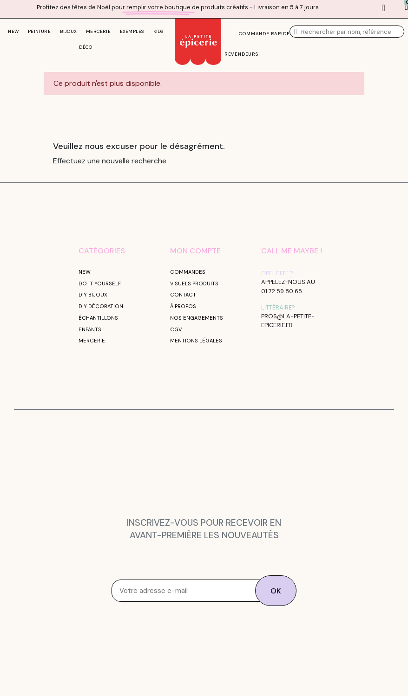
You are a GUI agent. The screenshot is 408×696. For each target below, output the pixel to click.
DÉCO (85, 47)
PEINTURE (39, 31)
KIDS (158, 31)
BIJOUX (68, 31)
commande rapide (264, 34)
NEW (13, 31)
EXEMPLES (132, 31)
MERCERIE (98, 31)
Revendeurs (241, 54)
